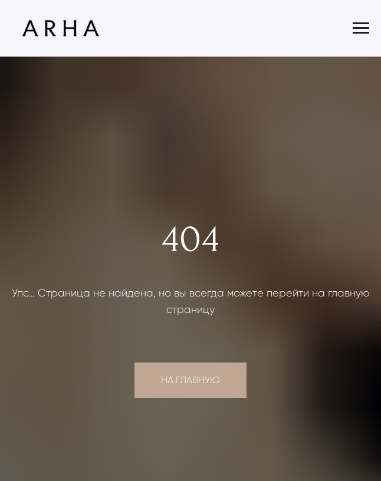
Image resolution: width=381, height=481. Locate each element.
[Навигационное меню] (361, 28)
